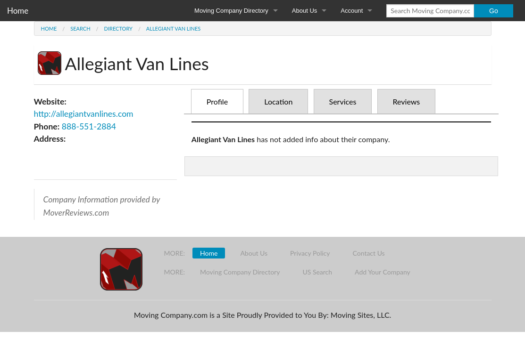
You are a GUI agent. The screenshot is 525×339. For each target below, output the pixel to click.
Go (493, 11)
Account (352, 10)
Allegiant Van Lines (173, 28)
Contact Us (369, 253)
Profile (217, 101)
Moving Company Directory (231, 10)
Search (80, 28)
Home (17, 11)
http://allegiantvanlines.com (83, 114)
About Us (304, 10)
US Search (317, 272)
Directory (118, 28)
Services (343, 101)
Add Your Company (382, 272)
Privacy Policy (310, 253)
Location (278, 101)
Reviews (406, 101)
